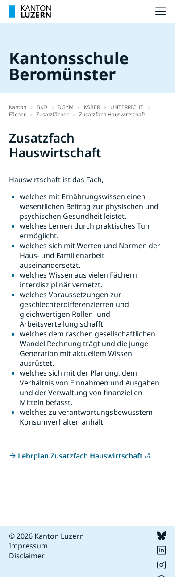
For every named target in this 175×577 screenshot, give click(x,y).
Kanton (17, 107)
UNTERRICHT (126, 107)
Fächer (17, 114)
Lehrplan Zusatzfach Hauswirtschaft (80, 456)
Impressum (28, 546)
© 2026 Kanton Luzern (46, 536)
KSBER (92, 107)
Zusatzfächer (52, 114)
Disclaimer (27, 556)
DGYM (66, 107)
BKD (42, 107)
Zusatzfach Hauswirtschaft (112, 114)
